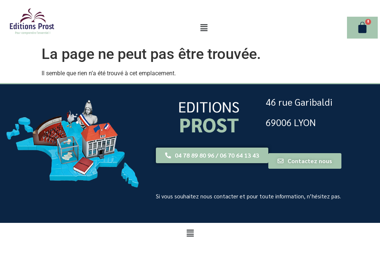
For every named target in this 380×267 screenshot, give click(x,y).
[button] (203, 28)
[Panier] (362, 28)
